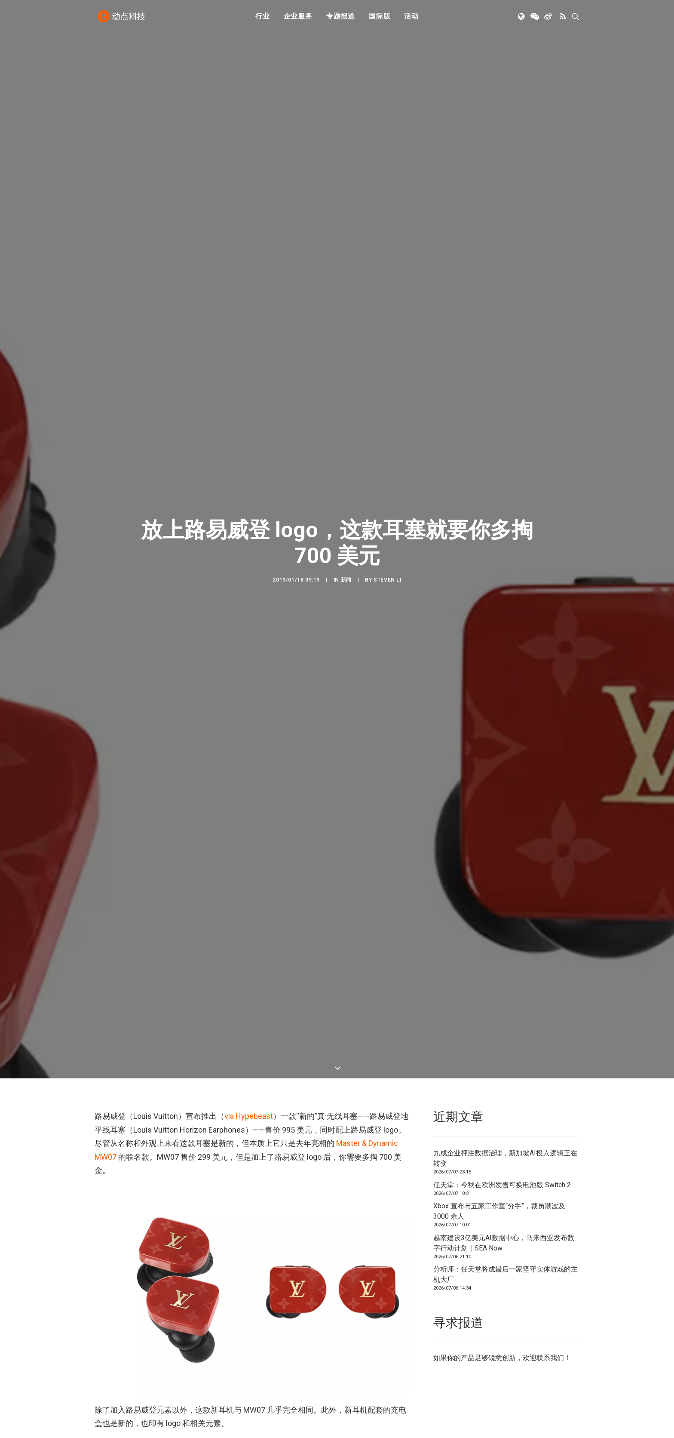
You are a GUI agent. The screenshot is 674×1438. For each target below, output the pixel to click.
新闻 (346, 555)
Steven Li (387, 555)
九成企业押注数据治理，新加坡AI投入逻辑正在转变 (505, 1094)
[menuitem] (262, 18)
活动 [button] (411, 18)
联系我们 (550, 1294)
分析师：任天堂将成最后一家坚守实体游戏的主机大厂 (505, 1210)
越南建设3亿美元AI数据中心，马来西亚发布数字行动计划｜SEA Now (503, 1179)
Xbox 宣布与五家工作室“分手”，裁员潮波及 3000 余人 (499, 1147)
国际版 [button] (379, 18)
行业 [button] (262, 18)
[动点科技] (122, 18)
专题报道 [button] (340, 18)
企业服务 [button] (298, 18)
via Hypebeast (248, 1052)
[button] (522, 18)
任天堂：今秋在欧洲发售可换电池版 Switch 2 (502, 1121)
